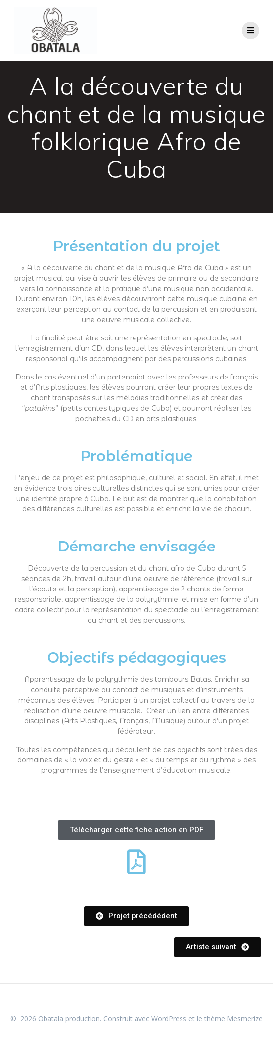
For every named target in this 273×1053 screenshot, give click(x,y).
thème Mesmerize (233, 1018)
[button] (136, 830)
